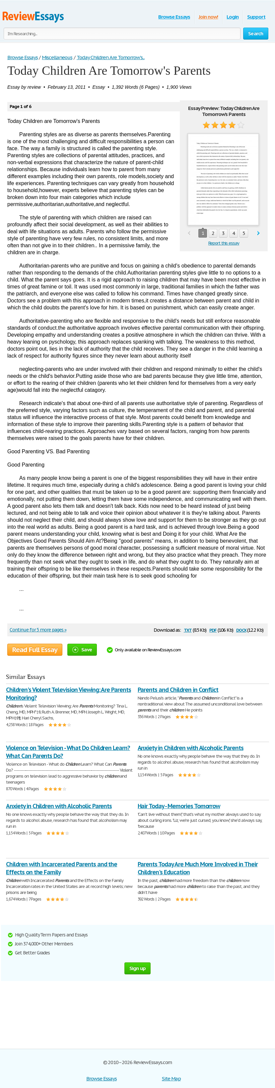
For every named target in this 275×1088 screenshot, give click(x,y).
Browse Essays (174, 17)
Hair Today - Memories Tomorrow (179, 806)
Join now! (208, 17)
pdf (213, 629)
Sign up (137, 968)
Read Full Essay (34, 649)
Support (256, 17)
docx (241, 629)
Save (82, 649)
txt (188, 629)
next (258, 233)
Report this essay (223, 243)
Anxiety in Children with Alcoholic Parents (190, 748)
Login (233, 17)
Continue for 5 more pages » (38, 630)
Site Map (171, 1078)
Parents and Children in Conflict (178, 690)
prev (188, 233)
